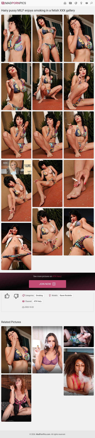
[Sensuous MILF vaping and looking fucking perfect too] (47, 349)
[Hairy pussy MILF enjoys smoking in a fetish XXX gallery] (16, 38)
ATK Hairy (37, 301)
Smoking (39, 295)
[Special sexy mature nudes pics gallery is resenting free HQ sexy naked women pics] (79, 372)
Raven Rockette (66, 295)
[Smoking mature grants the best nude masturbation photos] (16, 398)
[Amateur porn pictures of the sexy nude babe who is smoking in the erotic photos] (79, 336)
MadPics (13, 3)
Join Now (47, 283)
